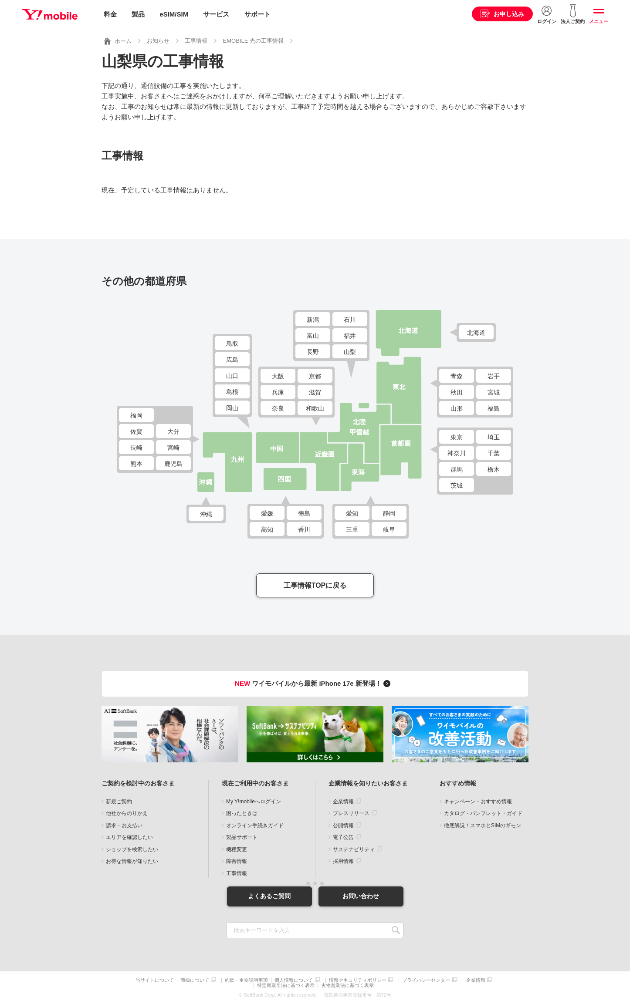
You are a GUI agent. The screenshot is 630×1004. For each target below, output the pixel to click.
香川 (304, 529)
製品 (138, 14)
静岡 (389, 513)
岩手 (494, 376)
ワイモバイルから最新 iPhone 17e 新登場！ (314, 683)
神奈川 (456, 453)
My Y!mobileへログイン (253, 801)
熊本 (136, 463)
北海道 (476, 332)
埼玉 (494, 437)
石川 (350, 319)
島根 (232, 391)
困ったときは (241, 813)
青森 (456, 376)
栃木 (494, 469)
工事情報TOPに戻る (315, 585)
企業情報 (343, 801)
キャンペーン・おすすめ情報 (478, 801)
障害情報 (236, 861)
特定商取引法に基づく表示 (286, 985)
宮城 (494, 392)
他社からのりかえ (127, 813)
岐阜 (389, 529)
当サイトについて (154, 980)
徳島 (304, 513)
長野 (313, 351)
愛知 (352, 513)
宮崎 (173, 447)
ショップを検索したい (132, 849)
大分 (173, 431)
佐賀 (136, 431)
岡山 (232, 407)
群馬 (456, 469)
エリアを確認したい (129, 837)
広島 (232, 359)
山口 (232, 375)
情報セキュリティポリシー (357, 980)
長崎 (136, 447)
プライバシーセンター (426, 980)
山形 (456, 408)
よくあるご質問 (269, 896)
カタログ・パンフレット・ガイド (483, 813)
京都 (315, 376)
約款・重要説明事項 (246, 980)
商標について (194, 980)
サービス (216, 14)
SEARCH (396, 930)
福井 (350, 335)
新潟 (313, 319)
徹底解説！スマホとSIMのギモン (482, 825)
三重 (352, 529)
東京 (456, 437)
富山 (313, 335)
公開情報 (343, 825)
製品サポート (241, 837)
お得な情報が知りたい (132, 861)
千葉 (494, 453)
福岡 (136, 415)
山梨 (350, 351)
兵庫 (278, 392)
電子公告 (343, 837)
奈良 (278, 408)
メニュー (598, 21)
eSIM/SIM (173, 14)
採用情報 (343, 861)
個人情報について (293, 980)
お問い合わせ (360, 896)
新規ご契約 (119, 801)
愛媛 (267, 513)
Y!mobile (50, 14)
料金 (110, 14)
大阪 (278, 376)
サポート (257, 14)
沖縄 (206, 514)
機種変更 (236, 849)
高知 (267, 529)
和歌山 (315, 408)
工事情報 (236, 873)
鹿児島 (173, 463)
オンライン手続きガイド (255, 825)
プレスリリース (351, 813)
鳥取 (232, 343)
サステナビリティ (354, 849)
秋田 (456, 392)
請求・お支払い (124, 825)
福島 (494, 408)
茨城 (456, 485)
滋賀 (315, 392)
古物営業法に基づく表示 (347, 985)
